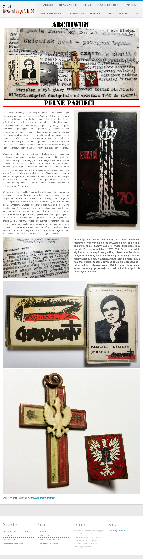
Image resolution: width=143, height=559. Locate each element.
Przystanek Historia (108, 5)
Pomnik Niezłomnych (49, 539)
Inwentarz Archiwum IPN (15, 544)
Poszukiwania (10, 539)
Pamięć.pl (8, 535)
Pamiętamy (95, 13)
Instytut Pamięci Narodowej (17, 531)
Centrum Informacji (50, 13)
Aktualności (46, 5)
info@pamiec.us (119, 531)
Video (110, 13)
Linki (136, 13)
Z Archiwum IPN (75, 13)
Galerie (123, 13)
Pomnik (87, 5)
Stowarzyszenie (68, 5)
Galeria (42, 531)
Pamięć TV (131, 5)
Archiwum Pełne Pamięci (42, 497)
